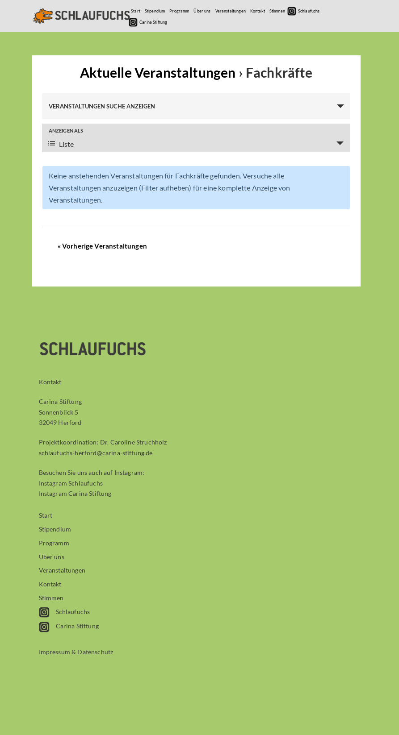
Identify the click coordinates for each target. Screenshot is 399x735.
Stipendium (155, 10)
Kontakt (257, 10)
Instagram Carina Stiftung (75, 493)
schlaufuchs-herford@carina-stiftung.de (96, 453)
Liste (61, 144)
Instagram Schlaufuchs (71, 483)
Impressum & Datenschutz (76, 652)
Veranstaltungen (230, 10)
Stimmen (277, 10)
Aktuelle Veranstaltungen (159, 72)
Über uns (201, 10)
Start (135, 10)
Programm (179, 10)
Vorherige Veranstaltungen (102, 246)
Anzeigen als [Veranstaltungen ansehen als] (66, 130)
